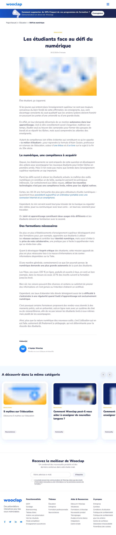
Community (59, 432)
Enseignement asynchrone (36, 524)
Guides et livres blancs (79, 518)
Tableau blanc (31, 512)
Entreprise (52, 507)
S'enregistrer (97, 13)
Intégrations (75, 521)
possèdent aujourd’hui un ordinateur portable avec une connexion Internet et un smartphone (53, 196)
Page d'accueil (11, 23)
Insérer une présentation (35, 515)
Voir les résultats (32, 518)
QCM (28, 504)
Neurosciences (10, 432)
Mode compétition (32, 521)
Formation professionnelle (58, 509)
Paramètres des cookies (102, 526)
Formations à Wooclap (79, 509)
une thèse (58, 145)
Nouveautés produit (78, 512)
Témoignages (76, 515)
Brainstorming (31, 509)
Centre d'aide (75, 524)
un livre (71, 145)
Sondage (29, 507)
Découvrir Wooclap (78, 504)
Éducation (23, 23)
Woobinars (75, 507)
